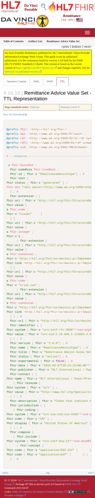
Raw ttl (7, 114)
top (47, 472)
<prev (65, 46)
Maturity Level (69, 107)
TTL (62, 81)
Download (18, 114)
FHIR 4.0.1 (71, 484)
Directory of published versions (22, 71)
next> (88, 46)
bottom (76, 46)
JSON (49, 81)
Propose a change (13, 495)
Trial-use (34, 107)
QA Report (38, 491)
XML (36, 81)
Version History (54, 491)
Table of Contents (21, 491)
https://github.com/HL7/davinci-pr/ (35, 67)
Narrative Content (16, 81)
